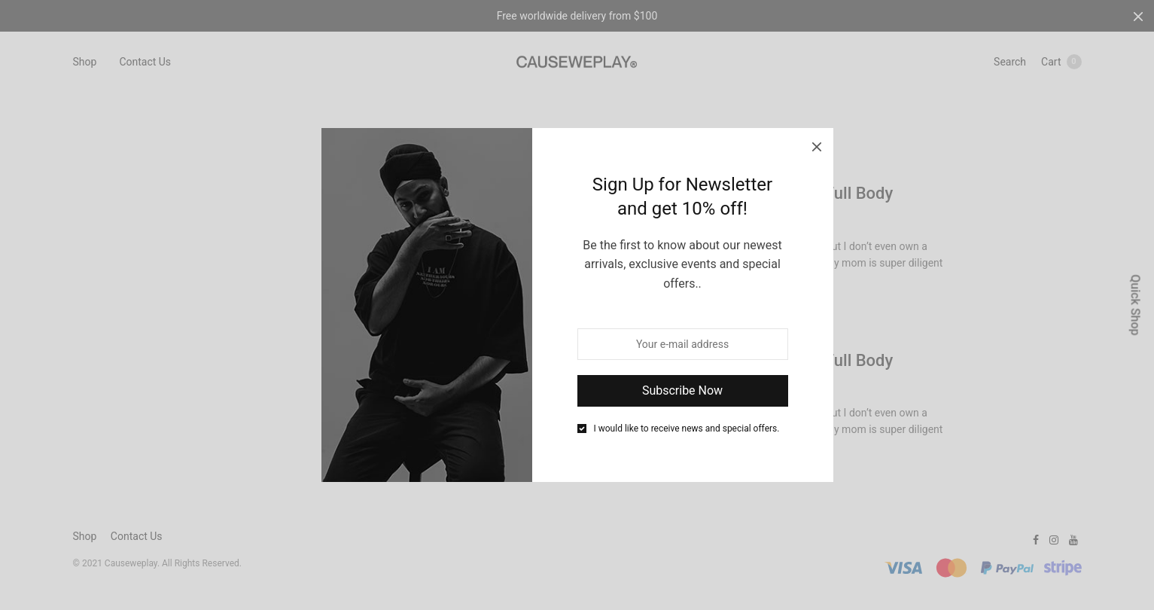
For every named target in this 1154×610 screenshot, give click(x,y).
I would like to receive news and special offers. (687, 428)
